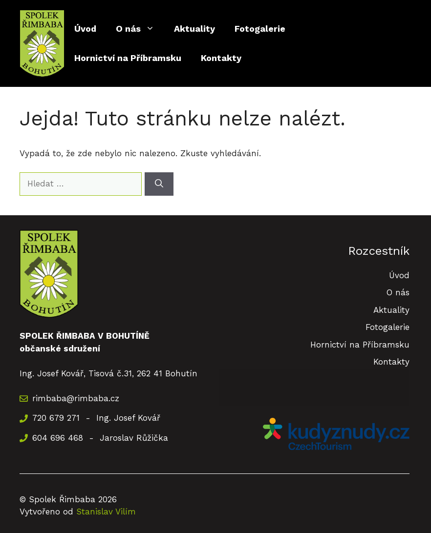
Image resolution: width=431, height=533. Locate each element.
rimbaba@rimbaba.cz (75, 398)
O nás (140, 28)
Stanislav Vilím (106, 511)
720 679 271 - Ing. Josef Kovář (96, 418)
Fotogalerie (260, 28)
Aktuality (194, 28)
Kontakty (221, 58)
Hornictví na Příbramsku (127, 58)
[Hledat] (159, 184)
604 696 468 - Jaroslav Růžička (100, 438)
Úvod (85, 28)
